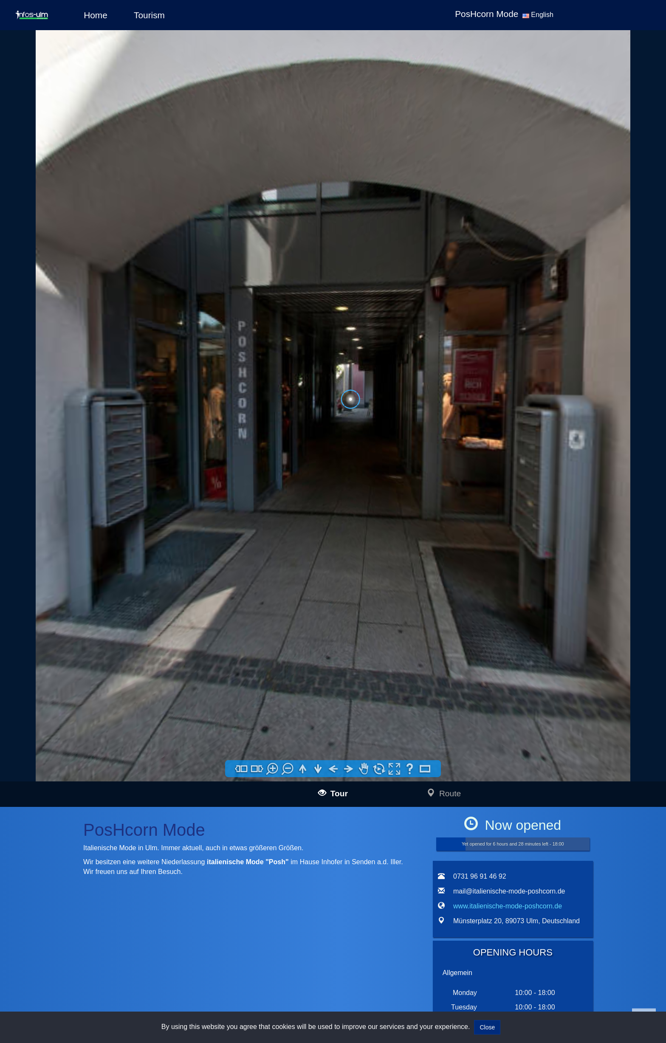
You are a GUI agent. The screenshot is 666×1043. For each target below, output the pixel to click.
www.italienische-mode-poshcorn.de (507, 906)
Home (95, 15)
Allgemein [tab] (457, 972)
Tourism (149, 15)
